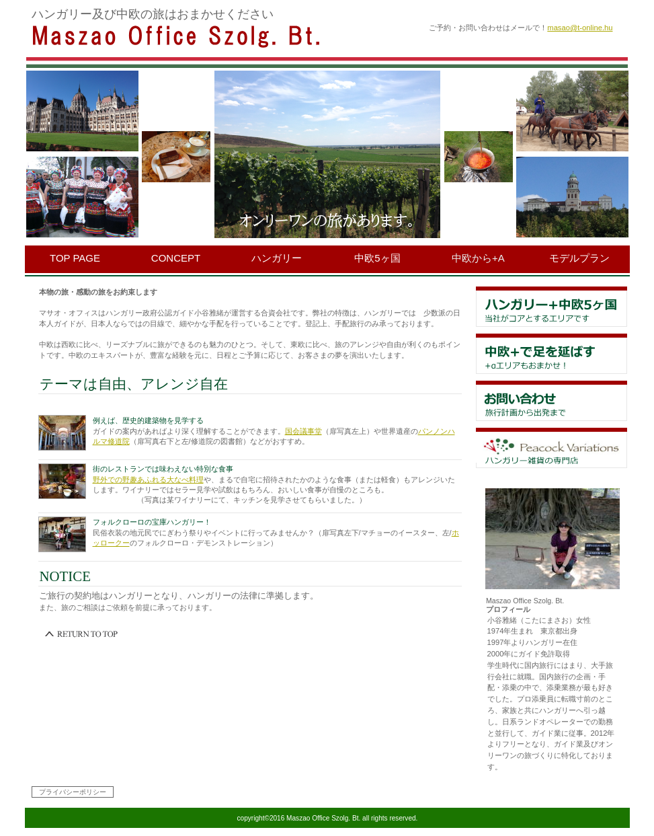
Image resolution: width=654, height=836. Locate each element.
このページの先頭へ (82, 634)
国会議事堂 (303, 431)
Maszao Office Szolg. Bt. (196, 35)
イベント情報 (551, 354)
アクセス (551, 448)
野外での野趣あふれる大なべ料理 (148, 480)
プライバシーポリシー (72, 792)
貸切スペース (551, 401)
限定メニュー (551, 307)
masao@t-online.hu (579, 28)
